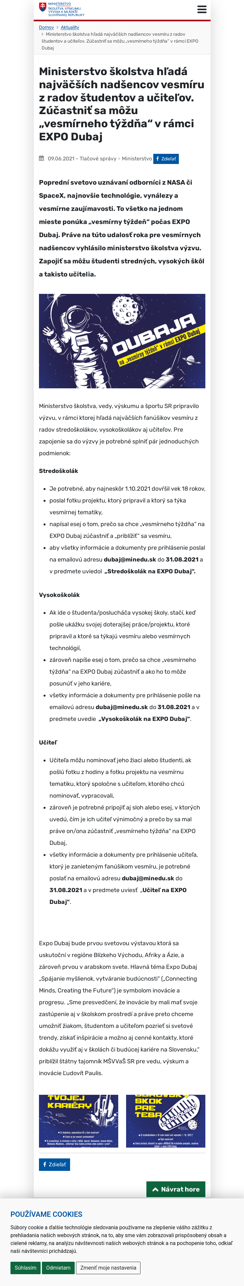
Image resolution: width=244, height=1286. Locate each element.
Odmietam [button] (58, 1268)
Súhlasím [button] (25, 1268)
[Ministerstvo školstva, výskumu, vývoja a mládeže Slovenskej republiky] (62, 10)
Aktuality (70, 27)
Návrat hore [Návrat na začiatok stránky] (180, 1189)
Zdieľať (167, 158)
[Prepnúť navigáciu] (202, 10)
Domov (46, 27)
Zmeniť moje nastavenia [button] (108, 1268)
